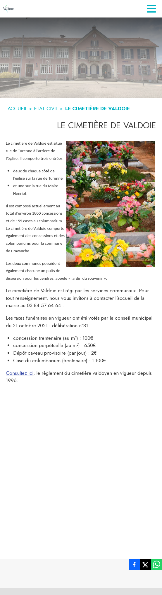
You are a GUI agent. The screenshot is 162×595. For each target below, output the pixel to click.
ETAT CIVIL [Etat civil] (46, 108)
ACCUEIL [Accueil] (17, 108)
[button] (110, 204)
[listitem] (134, 566)
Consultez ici (19, 373)
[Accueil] (9, 9)
